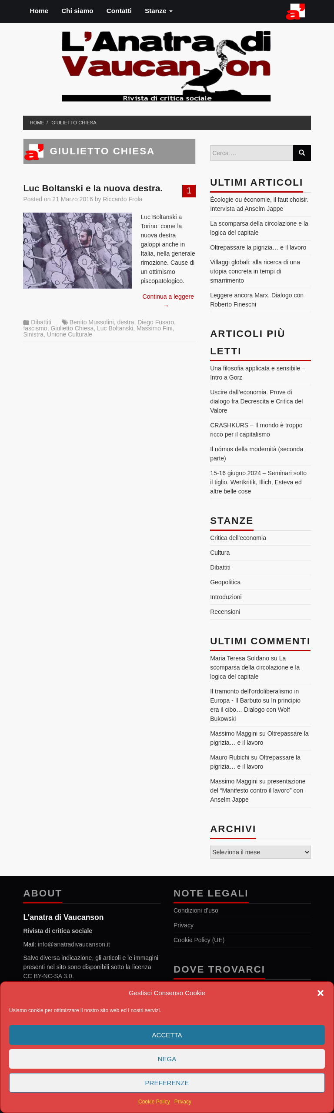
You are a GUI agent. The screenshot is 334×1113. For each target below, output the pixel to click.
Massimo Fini (154, 328)
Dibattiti (41, 322)
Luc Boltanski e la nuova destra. (93, 188)
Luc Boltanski (115, 328)
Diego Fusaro (155, 322)
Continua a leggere (168, 301)
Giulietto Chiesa (74, 122)
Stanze (159, 10)
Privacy (182, 1102)
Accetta (167, 1035)
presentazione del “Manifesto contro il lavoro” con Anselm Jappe (257, 790)
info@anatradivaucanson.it (74, 944)
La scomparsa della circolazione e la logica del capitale (255, 667)
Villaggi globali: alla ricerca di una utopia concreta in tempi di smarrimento (255, 271)
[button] (320, 993)
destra (125, 322)
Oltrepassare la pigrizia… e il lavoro (258, 247)
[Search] (302, 153)
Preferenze (167, 1082)
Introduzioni (225, 596)
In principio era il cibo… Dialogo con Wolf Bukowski (255, 709)
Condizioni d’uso (196, 910)
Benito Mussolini (92, 322)
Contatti (119, 10)
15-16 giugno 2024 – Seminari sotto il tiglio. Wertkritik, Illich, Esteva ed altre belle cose (258, 482)
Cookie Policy (154, 1102)
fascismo (35, 328)
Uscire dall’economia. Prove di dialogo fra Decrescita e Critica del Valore (256, 401)
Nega (167, 1059)
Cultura (220, 552)
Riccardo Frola (122, 199)
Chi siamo (77, 10)
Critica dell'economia (238, 537)
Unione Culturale (69, 334)
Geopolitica (225, 582)
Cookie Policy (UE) (199, 939)
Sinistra (33, 334)
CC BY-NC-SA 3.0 (47, 976)
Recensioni (225, 611)
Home (39, 10)
